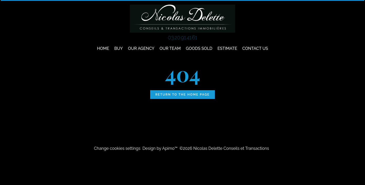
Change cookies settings (117, 148)
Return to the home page (182, 94)
